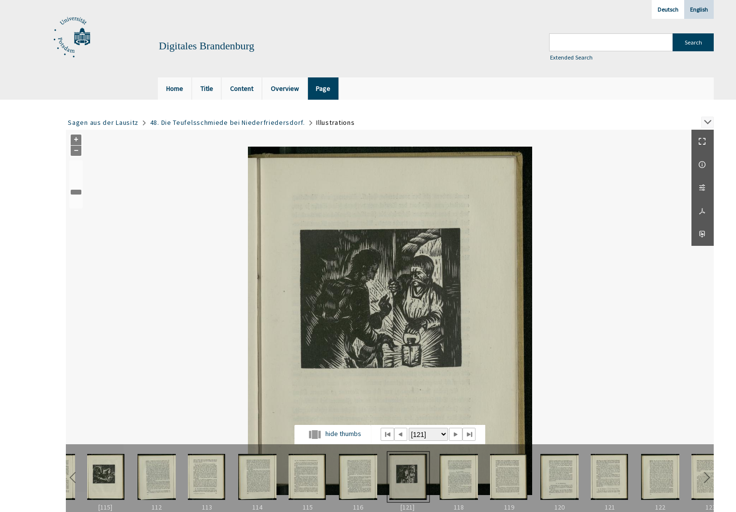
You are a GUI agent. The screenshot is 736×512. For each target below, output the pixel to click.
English (699, 9)
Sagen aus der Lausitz (103, 122)
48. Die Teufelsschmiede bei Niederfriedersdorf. (227, 122)
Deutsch (668, 9)
